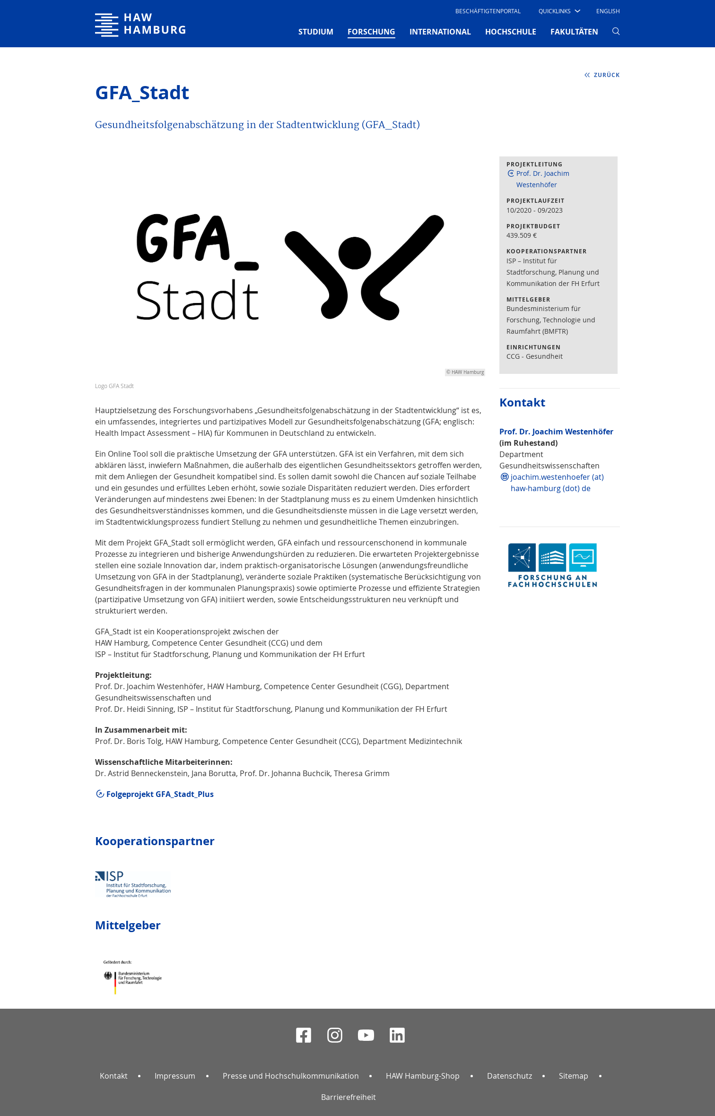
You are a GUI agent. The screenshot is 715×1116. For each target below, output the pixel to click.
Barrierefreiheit (348, 1097)
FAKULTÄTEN (574, 31)
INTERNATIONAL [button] (440, 31)
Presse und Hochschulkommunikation (291, 1076)
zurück (607, 75)
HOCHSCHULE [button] (510, 31)
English (608, 11)
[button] (559, 11)
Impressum (175, 1076)
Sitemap (573, 1076)
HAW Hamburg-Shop (423, 1076)
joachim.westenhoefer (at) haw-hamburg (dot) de (557, 482)
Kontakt (114, 1076)
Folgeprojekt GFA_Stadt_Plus (160, 794)
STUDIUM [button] (315, 31)
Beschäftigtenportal (488, 11)
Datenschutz (509, 1076)
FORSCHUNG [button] (371, 31)
